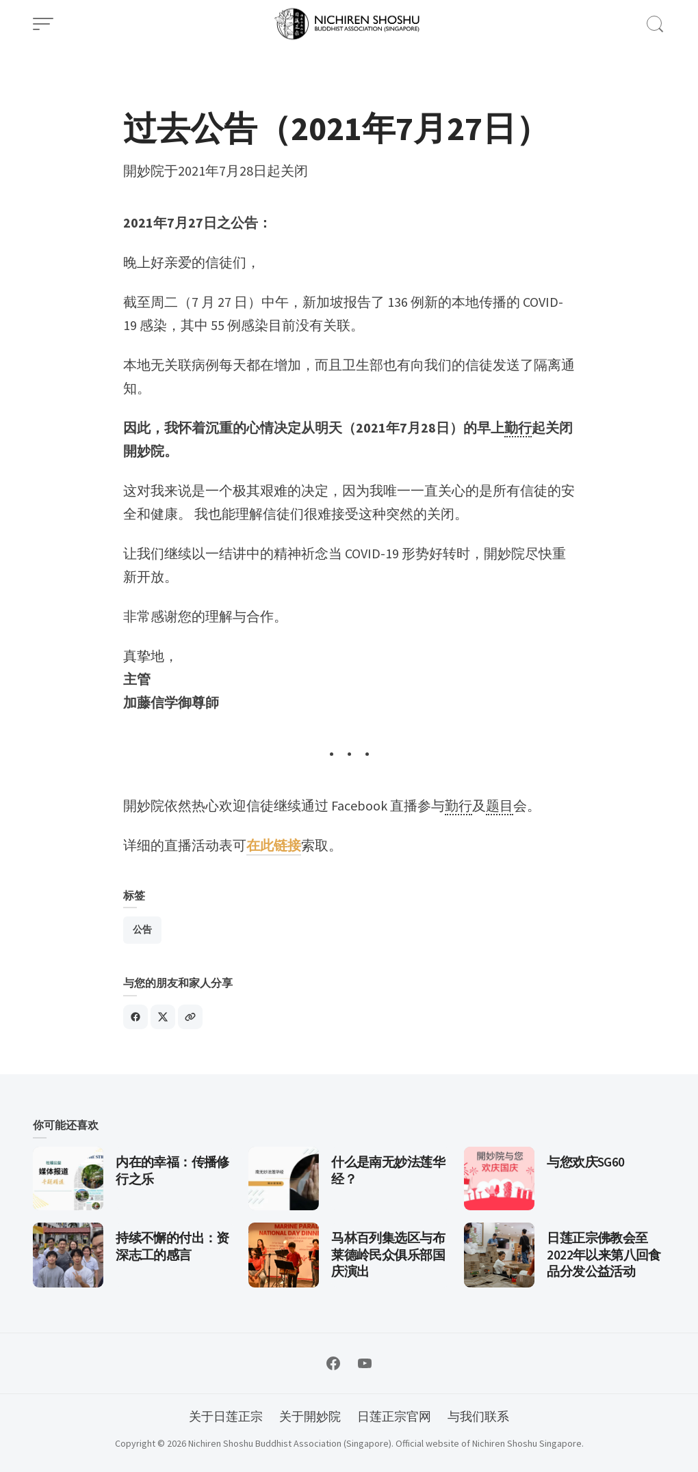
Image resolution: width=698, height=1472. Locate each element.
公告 (142, 929)
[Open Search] (655, 24)
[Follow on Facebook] (333, 1363)
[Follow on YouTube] (364, 1363)
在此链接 (273, 845)
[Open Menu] (43, 24)
